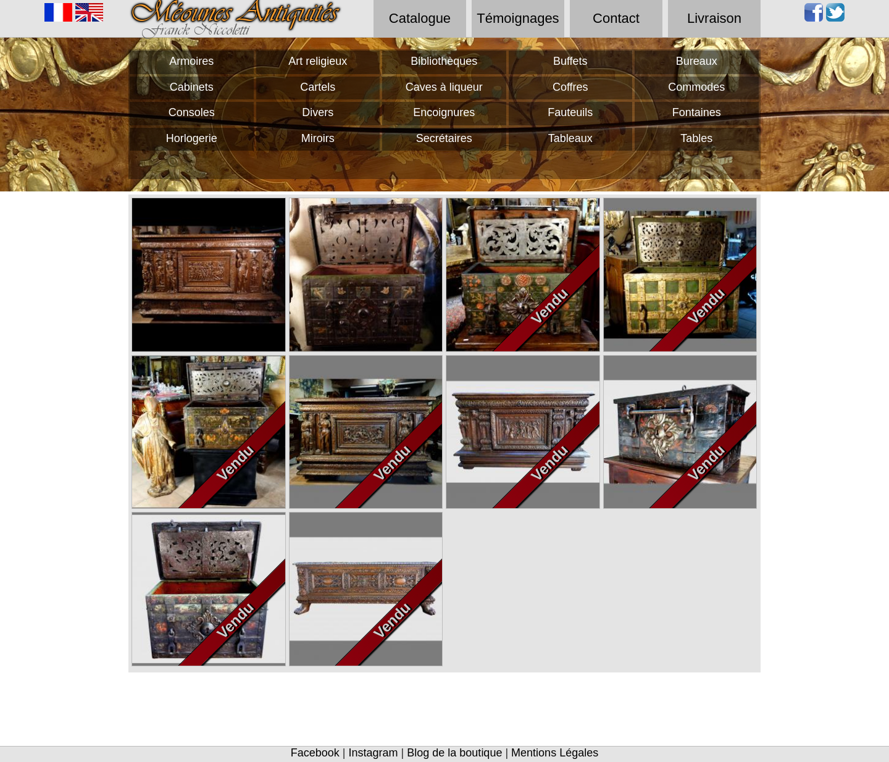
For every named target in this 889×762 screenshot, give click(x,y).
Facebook (315, 753)
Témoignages (518, 18)
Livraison (714, 18)
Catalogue (420, 18)
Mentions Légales (554, 753)
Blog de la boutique (454, 753)
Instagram (373, 753)
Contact (616, 18)
